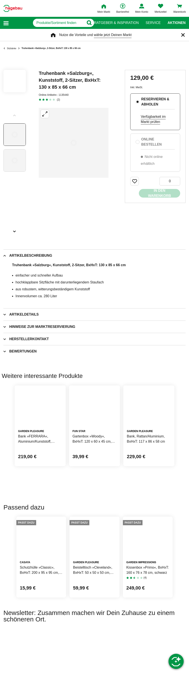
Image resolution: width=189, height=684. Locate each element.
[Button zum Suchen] (86, 23)
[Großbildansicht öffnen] (73, 143)
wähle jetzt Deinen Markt (113, 35)
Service (153, 23)
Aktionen (176, 23)
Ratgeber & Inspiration (116, 23)
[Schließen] (183, 35)
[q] (46, 23)
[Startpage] (12, 8)
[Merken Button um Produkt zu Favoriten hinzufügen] (134, 181)
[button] (6, 23)
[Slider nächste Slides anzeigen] (14, 230)
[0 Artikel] (170, 181)
